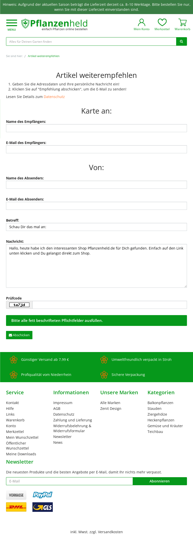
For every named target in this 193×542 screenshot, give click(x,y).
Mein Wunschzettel (22, 437)
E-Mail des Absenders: (25, 199)
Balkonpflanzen (160, 402)
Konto (11, 425)
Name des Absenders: (25, 178)
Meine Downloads (21, 454)
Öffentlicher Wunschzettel (17, 446)
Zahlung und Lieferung (72, 420)
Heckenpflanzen (161, 420)
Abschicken (19, 335)
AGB (56, 408)
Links (10, 414)
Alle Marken (110, 402)
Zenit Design (110, 408)
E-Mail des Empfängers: (26, 142)
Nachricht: (15, 241)
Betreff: (12, 220)
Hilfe (10, 408)
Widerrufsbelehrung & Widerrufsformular (72, 428)
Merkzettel (15, 431)
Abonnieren (160, 481)
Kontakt (12, 402)
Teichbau (155, 431)
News (58, 442)
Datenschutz (54, 96)
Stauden (155, 408)
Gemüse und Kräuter (165, 425)
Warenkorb (15, 420)
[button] (11, 26)
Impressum (62, 402)
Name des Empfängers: (26, 121)
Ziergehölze (157, 414)
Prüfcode (14, 298)
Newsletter (62, 436)
